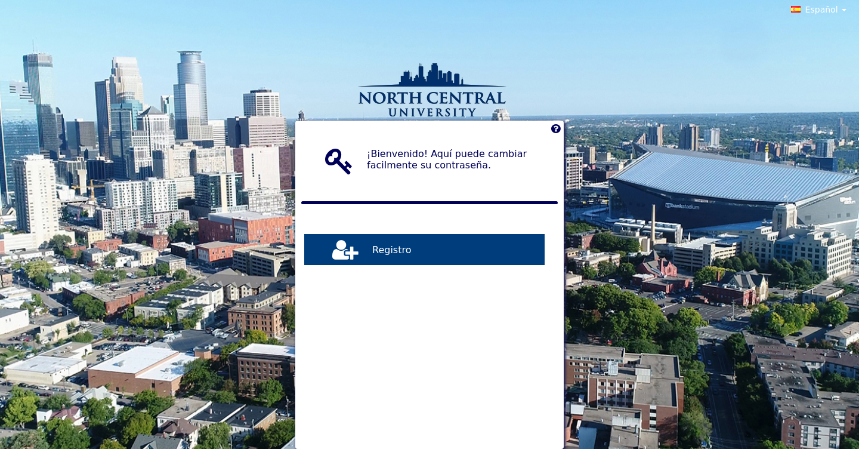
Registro (391, 249)
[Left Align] (556, 132)
